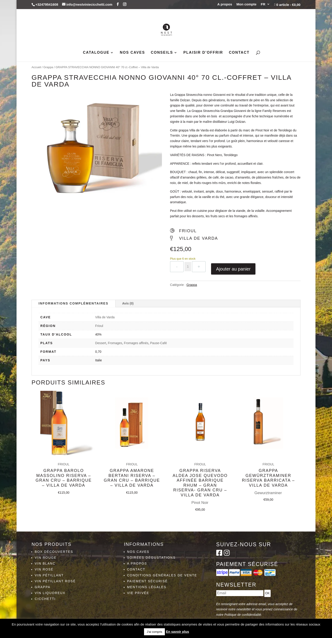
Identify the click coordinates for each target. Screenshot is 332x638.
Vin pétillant (49, 575)
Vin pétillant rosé (55, 581)
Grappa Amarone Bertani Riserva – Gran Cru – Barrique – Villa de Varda (132, 472)
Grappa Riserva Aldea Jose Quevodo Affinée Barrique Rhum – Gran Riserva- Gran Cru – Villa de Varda (200, 473)
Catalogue (96, 52)
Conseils (162, 52)
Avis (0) (128, 303)
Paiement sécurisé (147, 581)
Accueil (36, 67)
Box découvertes (54, 551)
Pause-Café (158, 343)
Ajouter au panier (233, 268)
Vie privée (138, 593)
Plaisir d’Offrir (203, 52)
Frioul (99, 326)
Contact (239, 52)
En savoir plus (177, 631)
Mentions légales (146, 587)
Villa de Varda (105, 317)
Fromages (115, 343)
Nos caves (132, 52)
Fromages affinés (136, 343)
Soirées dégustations (151, 557)
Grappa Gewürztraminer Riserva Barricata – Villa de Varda (268, 459)
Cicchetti (45, 599)
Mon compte (246, 4)
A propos (224, 4)
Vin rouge (46, 557)
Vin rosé (44, 569)
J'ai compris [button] (154, 631)
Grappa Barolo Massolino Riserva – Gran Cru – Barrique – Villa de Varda (64, 473)
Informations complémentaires (73, 303)
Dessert (100, 343)
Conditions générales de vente (162, 575)
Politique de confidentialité (242, 614)
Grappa (48, 67)
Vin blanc (45, 563)
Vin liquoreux (50, 593)
